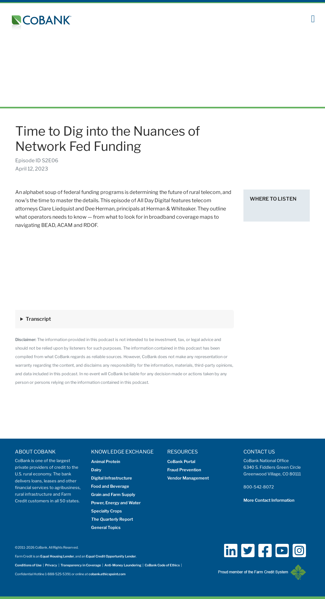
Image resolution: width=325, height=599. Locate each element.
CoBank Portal (181, 461)
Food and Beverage (110, 486)
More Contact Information (269, 500)
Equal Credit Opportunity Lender (111, 556)
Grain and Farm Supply (113, 494)
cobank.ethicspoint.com (107, 574)
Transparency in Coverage (81, 565)
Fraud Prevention (184, 469)
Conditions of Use (28, 565)
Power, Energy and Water (116, 502)
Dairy (96, 469)
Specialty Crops (106, 510)
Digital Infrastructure (111, 477)
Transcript (38, 319)
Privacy (51, 565)
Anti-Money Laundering (122, 565)
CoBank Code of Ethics (162, 565)
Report (112, 519)
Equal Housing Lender (57, 556)
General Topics (106, 527)
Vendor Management (188, 477)
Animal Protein (105, 461)
